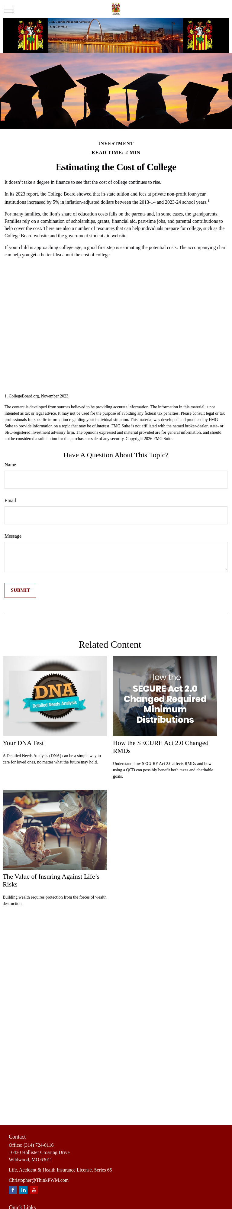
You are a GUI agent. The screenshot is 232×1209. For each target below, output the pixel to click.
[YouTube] (34, 1190)
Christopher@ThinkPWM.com (39, 1180)
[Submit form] (20, 590)
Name (10, 464)
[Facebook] (13, 1190)
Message (13, 536)
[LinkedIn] (23, 1190)
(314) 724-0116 (38, 1145)
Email (10, 500)
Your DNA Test (23, 743)
